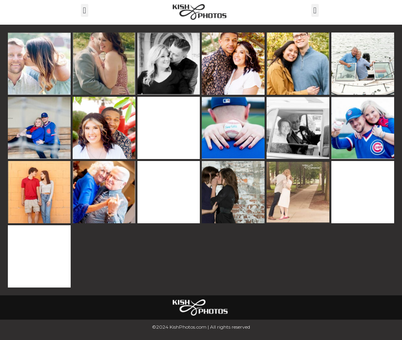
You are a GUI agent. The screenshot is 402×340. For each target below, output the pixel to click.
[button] (84, 10)
